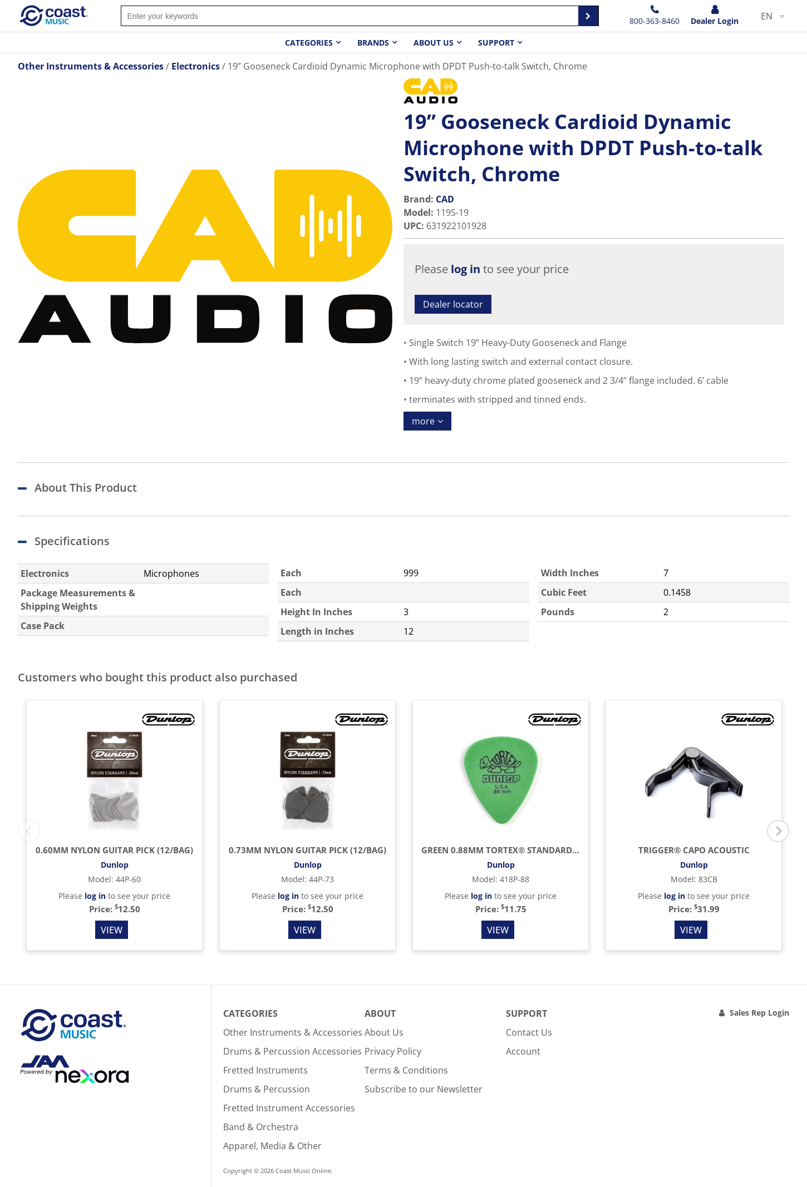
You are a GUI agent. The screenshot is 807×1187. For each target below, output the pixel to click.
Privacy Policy (393, 1051)
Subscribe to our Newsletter (424, 1089)
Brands (373, 42)
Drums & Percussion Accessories (292, 1051)
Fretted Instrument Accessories (289, 1108)
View (111, 930)
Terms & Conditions (406, 1070)
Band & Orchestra (260, 1127)
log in (465, 268)
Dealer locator (453, 304)
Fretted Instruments (265, 1070)
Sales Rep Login (759, 1012)
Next (778, 831)
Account (523, 1051)
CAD (445, 199)
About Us (384, 1032)
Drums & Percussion (266, 1089)
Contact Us (529, 1032)
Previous (29, 831)
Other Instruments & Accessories (292, 1032)
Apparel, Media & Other (272, 1146)
